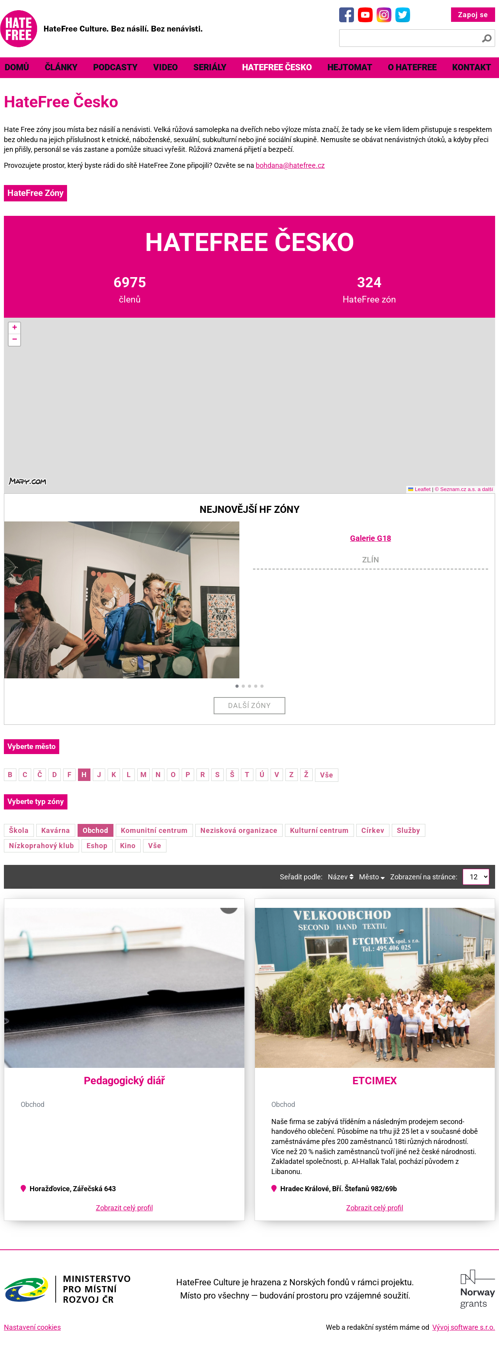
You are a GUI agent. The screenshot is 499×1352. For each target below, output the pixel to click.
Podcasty (115, 67)
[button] (14, 328)
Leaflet (419, 489)
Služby (408, 830)
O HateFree (412, 67)
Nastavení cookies (32, 1327)
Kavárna (55, 830)
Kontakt (471, 67)
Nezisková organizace (239, 830)
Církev (372, 830)
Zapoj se (473, 15)
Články (61, 67)
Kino (128, 845)
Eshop (97, 845)
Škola (19, 830)
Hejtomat (349, 67)
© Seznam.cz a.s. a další (464, 489)
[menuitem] (61, 67)
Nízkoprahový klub (41, 845)
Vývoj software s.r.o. (463, 1327)
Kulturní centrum (319, 830)
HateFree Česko (277, 67)
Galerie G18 (370, 538)
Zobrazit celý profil (124, 1208)
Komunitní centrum (154, 830)
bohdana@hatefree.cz (290, 165)
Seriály (209, 67)
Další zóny (249, 705)
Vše (326, 775)
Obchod (96, 830)
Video (165, 67)
